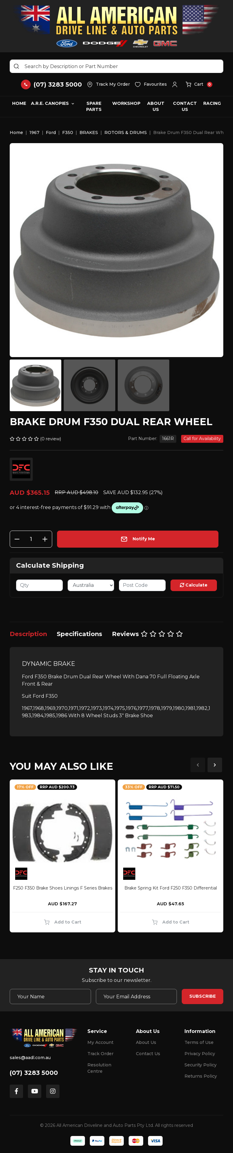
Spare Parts (94, 106)
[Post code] (142, 585)
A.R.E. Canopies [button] (50, 103)
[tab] (28, 634)
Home (19, 103)
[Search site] (16, 66)
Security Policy (200, 1065)
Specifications (79, 634)
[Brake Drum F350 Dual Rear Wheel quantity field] (31, 539)
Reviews (147, 634)
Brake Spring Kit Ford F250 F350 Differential (170, 888)
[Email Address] (136, 996)
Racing (212, 103)
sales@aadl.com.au (30, 1057)
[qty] (39, 585)
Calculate (194, 585)
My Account (100, 1042)
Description (28, 634)
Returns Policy (200, 1076)
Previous (198, 765)
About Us (155, 106)
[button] (176, 84)
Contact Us (185, 106)
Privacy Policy (199, 1053)
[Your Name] (50, 996)
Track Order (100, 1053)
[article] (62, 857)
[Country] (91, 585)
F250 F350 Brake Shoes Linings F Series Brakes (62, 888)
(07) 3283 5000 (34, 1072)
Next (215, 765)
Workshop (126, 103)
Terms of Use (199, 1042)
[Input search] (116, 66)
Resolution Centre (99, 1068)
